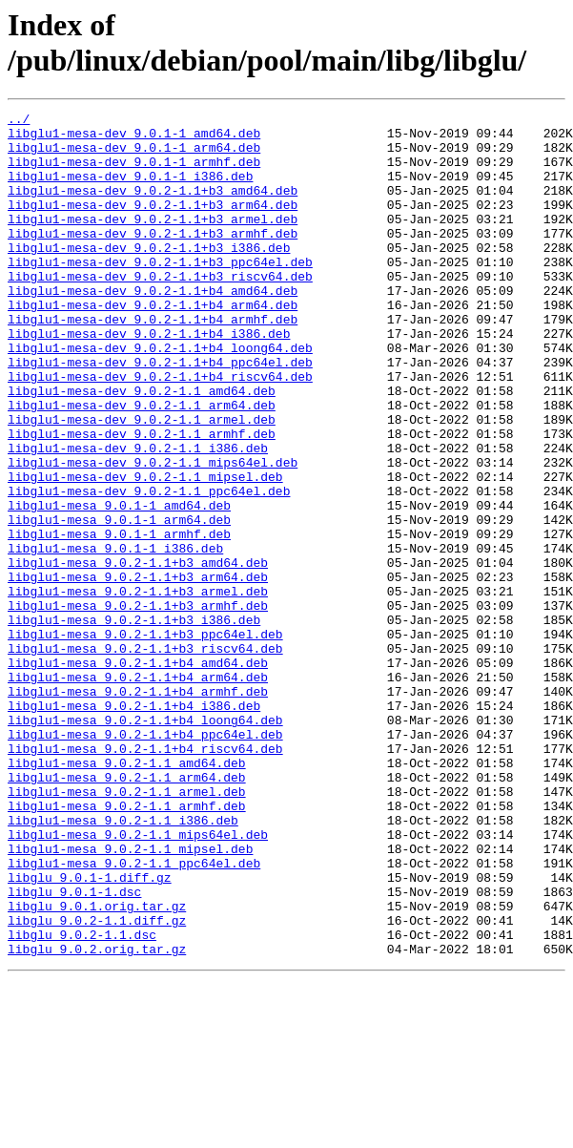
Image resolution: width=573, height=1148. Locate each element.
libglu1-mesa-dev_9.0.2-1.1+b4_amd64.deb (152, 327)
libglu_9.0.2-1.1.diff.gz (97, 1083)
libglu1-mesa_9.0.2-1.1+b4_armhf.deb (138, 808)
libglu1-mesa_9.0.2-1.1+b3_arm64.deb (138, 670)
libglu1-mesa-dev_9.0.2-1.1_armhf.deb (142, 499)
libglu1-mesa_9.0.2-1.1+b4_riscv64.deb (145, 877)
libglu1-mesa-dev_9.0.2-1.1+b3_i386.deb (149, 275)
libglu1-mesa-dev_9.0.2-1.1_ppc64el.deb (149, 567)
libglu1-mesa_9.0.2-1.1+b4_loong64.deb (145, 842)
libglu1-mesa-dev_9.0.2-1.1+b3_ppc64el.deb (160, 293)
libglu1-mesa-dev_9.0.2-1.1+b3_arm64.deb (152, 224)
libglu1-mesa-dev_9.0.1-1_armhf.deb (134, 172)
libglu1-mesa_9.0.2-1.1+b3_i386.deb (134, 722)
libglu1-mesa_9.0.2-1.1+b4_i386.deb (134, 825)
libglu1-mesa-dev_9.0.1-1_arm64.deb (134, 155)
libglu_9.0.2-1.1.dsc (82, 1100)
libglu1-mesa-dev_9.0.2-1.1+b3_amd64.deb (152, 207)
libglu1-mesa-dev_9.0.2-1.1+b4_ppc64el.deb (160, 413)
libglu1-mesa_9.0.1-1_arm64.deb (119, 602)
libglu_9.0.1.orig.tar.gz (97, 1066)
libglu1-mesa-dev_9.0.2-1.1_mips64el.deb (152, 533)
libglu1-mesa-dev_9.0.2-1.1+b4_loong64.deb (160, 396)
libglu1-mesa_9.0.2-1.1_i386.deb (123, 962)
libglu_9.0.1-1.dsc (74, 1048)
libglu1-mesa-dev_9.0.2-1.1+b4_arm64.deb (152, 344)
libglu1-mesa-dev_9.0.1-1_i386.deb (130, 189)
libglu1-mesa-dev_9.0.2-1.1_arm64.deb (142, 464)
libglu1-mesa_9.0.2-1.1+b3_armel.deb (138, 688)
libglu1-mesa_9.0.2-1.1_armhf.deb (127, 945)
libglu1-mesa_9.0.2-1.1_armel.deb (127, 928)
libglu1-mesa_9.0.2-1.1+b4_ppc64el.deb (145, 859)
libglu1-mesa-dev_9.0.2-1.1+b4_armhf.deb (152, 361)
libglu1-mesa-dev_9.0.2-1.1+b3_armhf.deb (152, 258)
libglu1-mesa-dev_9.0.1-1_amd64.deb (134, 138)
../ (19, 121)
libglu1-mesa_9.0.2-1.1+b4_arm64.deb (138, 791)
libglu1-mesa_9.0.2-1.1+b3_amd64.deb (138, 653)
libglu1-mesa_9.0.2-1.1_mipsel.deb (130, 997)
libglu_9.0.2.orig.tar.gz (97, 1117)
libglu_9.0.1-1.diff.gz (90, 1031)
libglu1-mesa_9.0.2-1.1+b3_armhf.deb (138, 705)
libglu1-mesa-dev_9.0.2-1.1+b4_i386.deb (149, 378)
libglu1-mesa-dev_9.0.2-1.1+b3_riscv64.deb (160, 310)
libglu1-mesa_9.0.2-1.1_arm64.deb (127, 911)
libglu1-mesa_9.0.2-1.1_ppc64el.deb (134, 1014)
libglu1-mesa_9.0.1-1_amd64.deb (119, 585)
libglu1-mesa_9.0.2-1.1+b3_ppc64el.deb (145, 739)
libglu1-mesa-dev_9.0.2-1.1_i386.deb (138, 516)
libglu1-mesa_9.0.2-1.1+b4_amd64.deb (138, 774)
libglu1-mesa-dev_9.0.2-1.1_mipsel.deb (145, 550)
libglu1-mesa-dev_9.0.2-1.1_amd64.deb (142, 447)
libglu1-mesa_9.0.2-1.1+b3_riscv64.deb (145, 756)
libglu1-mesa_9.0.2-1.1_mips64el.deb (138, 980)
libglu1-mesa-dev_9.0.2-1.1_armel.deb (142, 482)
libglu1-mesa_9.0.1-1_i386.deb (115, 636)
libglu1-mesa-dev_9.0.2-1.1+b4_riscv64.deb (160, 430)
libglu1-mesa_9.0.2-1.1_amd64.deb (127, 894)
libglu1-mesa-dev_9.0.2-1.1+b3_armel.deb (152, 241)
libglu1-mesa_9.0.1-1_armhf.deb (119, 619)
